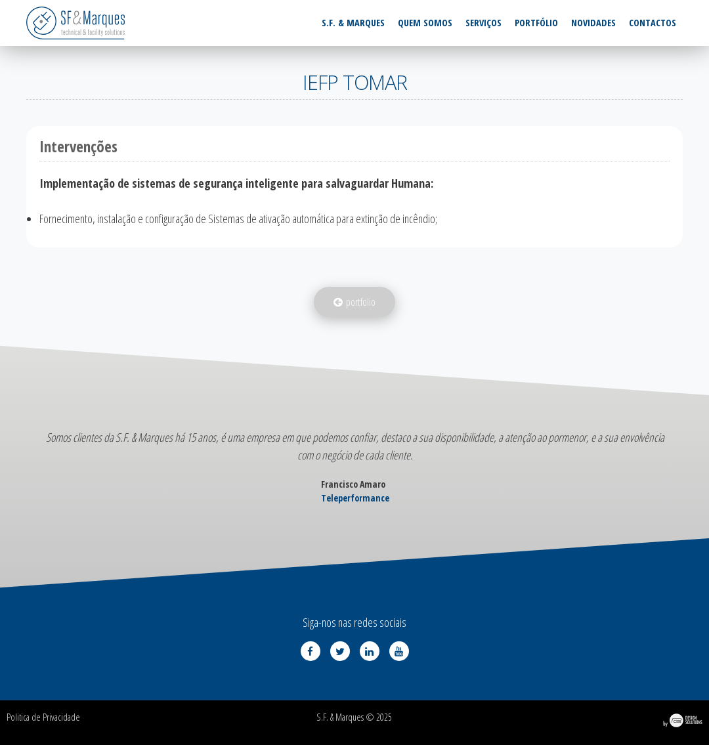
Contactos (652, 22)
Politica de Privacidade (43, 717)
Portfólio (536, 22)
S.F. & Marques (353, 22)
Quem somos (425, 22)
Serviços (483, 22)
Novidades (593, 22)
